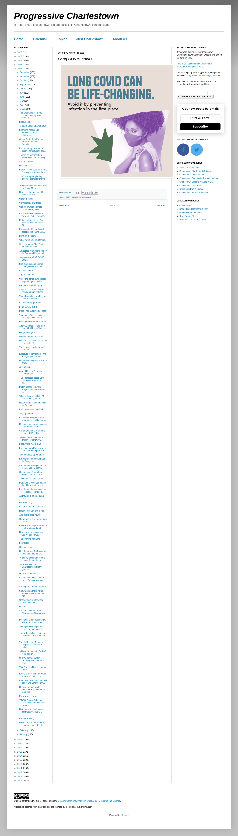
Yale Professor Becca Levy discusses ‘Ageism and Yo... (31, 380)
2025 (20, 56)
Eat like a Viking (26, 718)
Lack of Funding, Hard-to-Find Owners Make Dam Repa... (33, 171)
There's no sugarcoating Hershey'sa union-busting (32, 156)
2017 (20, 756)
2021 (20, 739)
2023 (20, 64)
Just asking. (24, 367)
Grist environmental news (191, 212)
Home (18, 39)
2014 (20, 768)
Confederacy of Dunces (30, 203)
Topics (62, 39)
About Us (120, 39)
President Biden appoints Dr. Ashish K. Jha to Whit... (32, 621)
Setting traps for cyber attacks (33, 586)
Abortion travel (26, 161)
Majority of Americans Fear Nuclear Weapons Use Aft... (31, 223)
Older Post (160, 205)
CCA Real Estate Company (32, 506)
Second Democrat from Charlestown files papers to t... (33, 613)
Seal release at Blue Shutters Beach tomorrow (32, 245)
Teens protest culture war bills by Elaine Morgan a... (33, 186)
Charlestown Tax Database (191, 174)
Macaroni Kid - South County (192, 219)
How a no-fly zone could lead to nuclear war (32, 193)
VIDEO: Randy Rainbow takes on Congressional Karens (31, 703)
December (25, 72)
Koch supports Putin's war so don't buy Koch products (32, 449)
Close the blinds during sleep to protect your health (32, 280)
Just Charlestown (90, 39)
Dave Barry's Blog (187, 216)
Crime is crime (26, 270)
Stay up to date (26, 413)
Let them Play (25, 502)
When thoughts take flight (31, 336)
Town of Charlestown (189, 167)
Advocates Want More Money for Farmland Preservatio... (33, 252)
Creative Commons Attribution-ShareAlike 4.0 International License (89, 801)
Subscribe (200, 126)
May (22, 101)
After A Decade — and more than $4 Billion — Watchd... (33, 327)
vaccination (86, 197)
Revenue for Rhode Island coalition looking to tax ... (32, 230)
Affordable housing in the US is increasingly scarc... (32, 466)
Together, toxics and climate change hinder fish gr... (32, 559)
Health (68, 197)
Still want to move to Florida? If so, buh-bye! (32, 652)
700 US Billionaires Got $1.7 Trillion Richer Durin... (32, 438)
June (22, 97)
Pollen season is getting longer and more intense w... (31, 389)
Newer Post (64, 205)
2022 (20, 68)
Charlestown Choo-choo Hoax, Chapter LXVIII (30, 473)
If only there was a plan (30, 444)
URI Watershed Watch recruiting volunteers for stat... (31, 660)
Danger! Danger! (27, 332)
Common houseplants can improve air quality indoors (32, 418)
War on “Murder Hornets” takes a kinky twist (31, 208)
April (22, 105)
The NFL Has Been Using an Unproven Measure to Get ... (32, 635)
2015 (20, 764)
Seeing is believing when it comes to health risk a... (31, 627)
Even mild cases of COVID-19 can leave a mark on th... (33, 681)
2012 (20, 776)
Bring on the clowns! (28, 236)
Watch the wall (26, 199)
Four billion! (24, 543)
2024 (20, 60)
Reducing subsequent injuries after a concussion (33, 425)
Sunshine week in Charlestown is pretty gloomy (30, 567)
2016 (20, 760)
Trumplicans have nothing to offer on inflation (32, 297)
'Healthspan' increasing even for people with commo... (32, 316)
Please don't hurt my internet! (33, 321)
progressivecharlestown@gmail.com (203, 75)
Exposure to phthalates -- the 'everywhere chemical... (32, 355)
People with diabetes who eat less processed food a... (33, 490)
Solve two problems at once (32, 478)
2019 (20, 747)
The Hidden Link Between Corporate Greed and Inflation (31, 645)
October (24, 80)
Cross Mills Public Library (191, 189)
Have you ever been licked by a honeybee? (33, 341)
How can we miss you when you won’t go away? (32, 533)
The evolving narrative (29, 539)
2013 (20, 772)
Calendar (40, 39)
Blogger (124, 815)
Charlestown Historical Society (193, 192)
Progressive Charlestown (66, 16)
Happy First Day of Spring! (31, 511)
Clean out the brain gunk (30, 285)
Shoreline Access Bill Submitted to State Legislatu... (29, 132)
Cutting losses (25, 547)
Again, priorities (26, 274)
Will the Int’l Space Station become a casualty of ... (31, 723)
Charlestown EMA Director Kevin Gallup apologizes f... (31, 580)
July (22, 93)
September (25, 84)
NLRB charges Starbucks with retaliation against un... (33, 552)
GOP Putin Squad (27, 573)
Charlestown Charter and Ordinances (196, 171)
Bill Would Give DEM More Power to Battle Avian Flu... (33, 214)
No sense (23, 606)
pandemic (76, 197)
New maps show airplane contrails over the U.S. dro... (31, 712)
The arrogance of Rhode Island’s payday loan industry (30, 115)
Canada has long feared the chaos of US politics (32, 432)
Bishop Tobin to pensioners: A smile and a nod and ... (33, 526)
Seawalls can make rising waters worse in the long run (31, 593)
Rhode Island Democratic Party (193, 209)
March (23, 109)
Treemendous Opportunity (31, 455)
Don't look (24, 166)
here (207, 84)
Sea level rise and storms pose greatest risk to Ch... (32, 265)
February (24, 730)
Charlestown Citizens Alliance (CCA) (196, 182)
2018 (20, 752)
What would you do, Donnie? (32, 240)
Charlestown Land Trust (190, 185)
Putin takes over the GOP (31, 409)
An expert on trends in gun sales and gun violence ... (32, 290)
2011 (20, 780)
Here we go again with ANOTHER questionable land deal (32, 689)
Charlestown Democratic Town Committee (198, 178)
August (23, 88)
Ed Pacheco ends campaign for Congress (32, 460)
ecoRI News (185, 205)
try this (188, 58)
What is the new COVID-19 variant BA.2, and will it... (32, 397)
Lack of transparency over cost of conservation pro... (32, 149)
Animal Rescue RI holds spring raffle (30, 372)
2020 (20, 743)
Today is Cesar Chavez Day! (32, 126)
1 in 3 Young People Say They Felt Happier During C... (32, 179)
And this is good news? (30, 515)
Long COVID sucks (28, 307)
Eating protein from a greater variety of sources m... (32, 675)
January (24, 734)
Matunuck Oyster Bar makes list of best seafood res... (32, 484)
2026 (20, 52)
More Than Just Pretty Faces (32, 311)
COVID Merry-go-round (30, 302)
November (25, 76)
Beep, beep (24, 122)
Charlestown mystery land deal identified (31, 601)
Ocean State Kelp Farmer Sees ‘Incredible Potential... (31, 142)
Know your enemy (27, 696)
